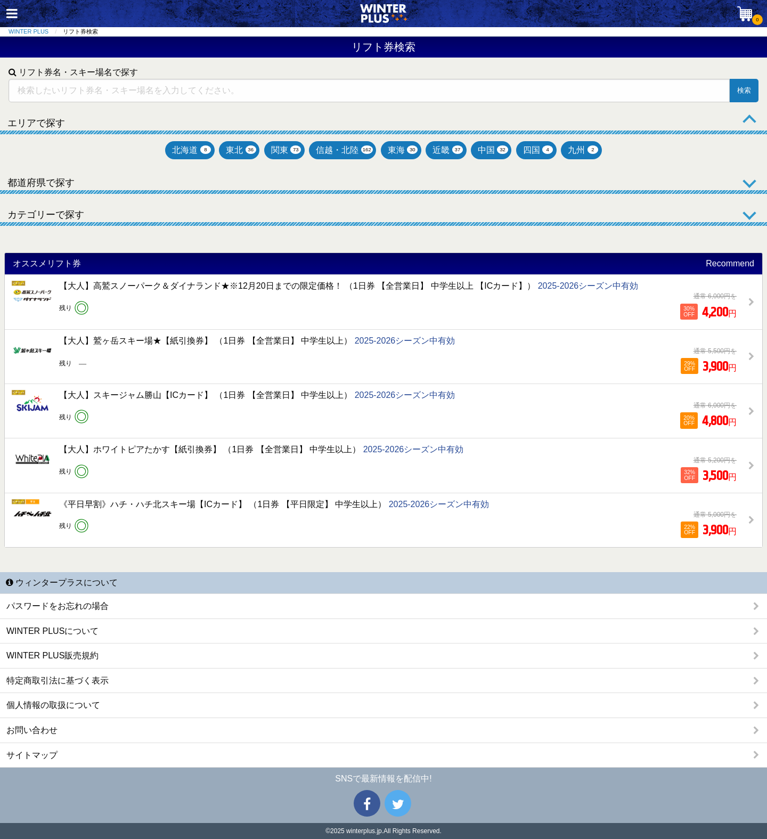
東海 (403, 149)
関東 (286, 149)
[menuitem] (36, 31)
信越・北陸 (344, 149)
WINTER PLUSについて (52, 631)
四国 (538, 149)
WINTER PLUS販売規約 (52, 655)
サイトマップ (32, 755)
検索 (744, 90)
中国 (493, 149)
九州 (583, 149)
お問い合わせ (32, 730)
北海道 (191, 149)
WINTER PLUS (28, 31)
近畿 (448, 149)
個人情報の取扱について (53, 705)
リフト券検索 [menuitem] (80, 31)
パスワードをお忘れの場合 (57, 605)
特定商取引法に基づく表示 (57, 680)
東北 (241, 149)
